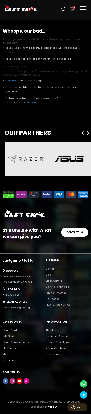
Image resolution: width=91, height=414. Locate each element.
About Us (51, 330)
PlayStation (10, 348)
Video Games (54, 281)
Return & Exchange (57, 348)
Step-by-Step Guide (58, 305)
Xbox (6, 354)
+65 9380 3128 (11, 294)
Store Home (13, 102)
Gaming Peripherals (57, 287)
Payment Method (56, 293)
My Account (30, 102)
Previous (83, 132)
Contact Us (52, 299)
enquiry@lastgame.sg (16, 307)
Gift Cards (9, 336)
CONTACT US (74, 232)
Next (88, 132)
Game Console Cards (16, 342)
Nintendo (8, 360)
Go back (11, 80)
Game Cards (10, 330)
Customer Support (57, 336)
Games (50, 269)
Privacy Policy (54, 354)
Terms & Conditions (57, 342)
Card (49, 275)
